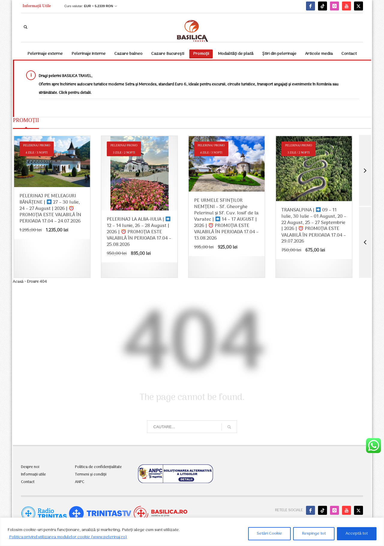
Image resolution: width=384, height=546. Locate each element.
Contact (27, 482)
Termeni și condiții (90, 475)
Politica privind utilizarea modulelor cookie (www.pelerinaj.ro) (68, 537)
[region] (192, 532)
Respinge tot (314, 533)
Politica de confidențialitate (98, 467)
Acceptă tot (357, 533)
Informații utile (33, 475)
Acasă (18, 282)
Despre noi (30, 467)
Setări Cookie (269, 533)
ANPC (79, 482)
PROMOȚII (26, 120)
